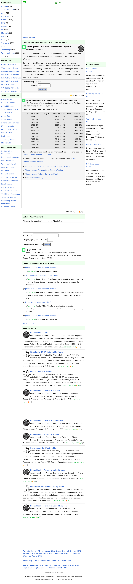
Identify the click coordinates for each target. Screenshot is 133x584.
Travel (59, 570)
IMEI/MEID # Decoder (10, 74)
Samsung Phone (8, 139)
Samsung (5, 43)
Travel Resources (8, 197)
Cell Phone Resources (10, 194)
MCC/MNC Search (9, 85)
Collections (45, 563)
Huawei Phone (7, 133)
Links (32, 570)
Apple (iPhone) (7, 9)
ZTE (3, 56)
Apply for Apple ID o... (95, 144)
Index (53, 563)
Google (73, 553)
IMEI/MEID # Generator (11, 78)
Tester (25, 567)
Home (25, 37)
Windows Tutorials (9, 164)
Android (4, 6)
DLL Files (5, 170)
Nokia (3, 36)
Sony (3, 46)
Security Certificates (9, 177)
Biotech (44, 570)
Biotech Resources (9, 190)
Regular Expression (9, 181)
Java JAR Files (7, 167)
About (36, 563)
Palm (3, 40)
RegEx (26, 570)
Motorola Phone (8, 143)
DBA (42, 567)
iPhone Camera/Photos (11, 123)
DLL (60, 567)
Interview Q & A (7, 187)
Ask (69, 563)
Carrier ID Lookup (8, 64)
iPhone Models (7, 126)
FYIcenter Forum (8, 207)
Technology (6, 50)
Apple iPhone (6, 119)
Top (30, 563)
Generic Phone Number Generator (37, 155)
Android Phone (7, 106)
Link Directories (7, 184)
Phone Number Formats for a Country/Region (44, 170)
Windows (49, 567)
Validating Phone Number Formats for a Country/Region (48, 166)
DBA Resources (7, 160)
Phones (52, 570)
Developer (34, 567)
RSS (59, 563)
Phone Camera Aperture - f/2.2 (38, 304)
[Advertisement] (11, 240)
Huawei (4, 26)
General (4, 20)
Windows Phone (8, 53)
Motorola (5, 33)
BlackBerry (5, 16)
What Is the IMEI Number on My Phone (41, 277)
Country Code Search (10, 71)
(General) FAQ (7, 99)
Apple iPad (5, 116)
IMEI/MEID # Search (9, 81)
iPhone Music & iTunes (10, 129)
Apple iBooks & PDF (9, 109)
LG (2, 30)
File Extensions (7, 174)
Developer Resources (10, 157)
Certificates (73, 567)
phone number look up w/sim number (40, 269)
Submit (47, 246)
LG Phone (5, 136)
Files (65, 567)
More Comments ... (31, 325)
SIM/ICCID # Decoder (10, 88)
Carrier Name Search (10, 68)
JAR (55, 567)
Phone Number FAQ (34, 178)
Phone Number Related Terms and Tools (42, 174)
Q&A (38, 570)
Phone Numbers (8, 103)
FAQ (65, 570)
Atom (64, 563)
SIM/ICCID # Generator (11, 91)
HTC (3, 23)
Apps (3, 13)
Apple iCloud (6, 113)
